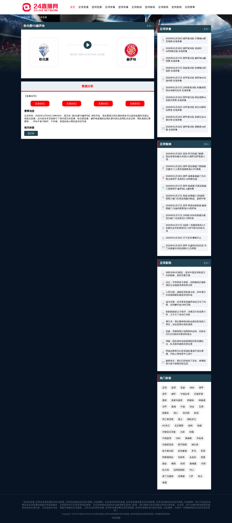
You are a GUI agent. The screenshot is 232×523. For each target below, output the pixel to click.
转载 (191, 432)
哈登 (183, 463)
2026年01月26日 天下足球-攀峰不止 (183, 238)
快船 (199, 425)
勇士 (180, 419)
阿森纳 (190, 400)
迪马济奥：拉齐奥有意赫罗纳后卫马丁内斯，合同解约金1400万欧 (186, 303)
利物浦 (202, 400)
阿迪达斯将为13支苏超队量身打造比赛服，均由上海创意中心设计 (185, 352)
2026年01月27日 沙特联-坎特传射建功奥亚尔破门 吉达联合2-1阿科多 (186, 216)
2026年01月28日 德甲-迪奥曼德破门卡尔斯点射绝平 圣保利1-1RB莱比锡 (186, 177)
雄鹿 (164, 482)
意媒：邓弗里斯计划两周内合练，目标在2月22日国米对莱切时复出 (186, 332)
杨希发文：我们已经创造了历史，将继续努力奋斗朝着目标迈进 (186, 362)
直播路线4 (135, 103)
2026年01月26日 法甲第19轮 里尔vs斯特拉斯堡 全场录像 (186, 108)
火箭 (182, 432)
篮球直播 (97, 7)
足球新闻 (163, 7)
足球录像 (110, 7)
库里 (203, 451)
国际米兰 (191, 419)
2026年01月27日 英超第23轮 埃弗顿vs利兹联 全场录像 (186, 69)
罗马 (194, 451)
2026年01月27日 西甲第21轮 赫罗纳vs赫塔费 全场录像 (186, 59)
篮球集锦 (150, 7)
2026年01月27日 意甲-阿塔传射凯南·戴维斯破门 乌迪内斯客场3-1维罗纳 (186, 207)
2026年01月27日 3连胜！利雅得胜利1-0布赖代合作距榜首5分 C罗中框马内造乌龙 (185, 228)
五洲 (201, 406)
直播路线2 (72, 103)
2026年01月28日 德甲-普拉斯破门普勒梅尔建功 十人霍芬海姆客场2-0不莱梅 (186, 167)
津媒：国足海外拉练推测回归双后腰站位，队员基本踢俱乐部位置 (184, 342)
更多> (149, 26)
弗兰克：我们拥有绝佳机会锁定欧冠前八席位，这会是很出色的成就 (186, 323)
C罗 (191, 476)
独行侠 (195, 444)
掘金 (164, 463)
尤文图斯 (179, 425)
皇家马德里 (176, 400)
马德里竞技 (167, 444)
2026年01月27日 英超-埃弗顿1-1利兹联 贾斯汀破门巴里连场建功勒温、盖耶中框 (186, 197)
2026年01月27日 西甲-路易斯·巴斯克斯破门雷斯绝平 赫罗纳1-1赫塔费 (186, 187)
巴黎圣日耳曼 (169, 432)
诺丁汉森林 (167, 476)
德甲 (173, 394)
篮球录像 (123, 7)
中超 (183, 406)
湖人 (176, 413)
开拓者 (200, 438)
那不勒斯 (182, 444)
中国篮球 (166, 438)
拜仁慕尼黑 (167, 419)
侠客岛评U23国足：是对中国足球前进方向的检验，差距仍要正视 (185, 274)
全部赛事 (190, 7)
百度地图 (116, 518)
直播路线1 (40, 103)
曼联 (164, 400)
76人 (191, 470)
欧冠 (196, 413)
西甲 (201, 387)
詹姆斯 (188, 438)
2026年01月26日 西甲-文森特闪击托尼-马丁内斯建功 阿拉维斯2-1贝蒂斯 (186, 247)
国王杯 (31, 133)
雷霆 (203, 457)
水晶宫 (192, 457)
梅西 (173, 463)
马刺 (203, 463)
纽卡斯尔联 (167, 451)
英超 (183, 387)
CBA (178, 438)
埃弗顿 (181, 476)
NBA (192, 387)
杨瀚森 (193, 463)
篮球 (173, 387)
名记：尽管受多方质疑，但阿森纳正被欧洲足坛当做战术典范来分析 (186, 283)
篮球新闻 (177, 7)
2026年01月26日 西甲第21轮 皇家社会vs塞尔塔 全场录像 (186, 118)
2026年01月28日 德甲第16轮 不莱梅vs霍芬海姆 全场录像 (186, 40)
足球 (164, 387)
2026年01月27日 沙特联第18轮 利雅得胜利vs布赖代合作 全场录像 (186, 89)
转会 (192, 406)
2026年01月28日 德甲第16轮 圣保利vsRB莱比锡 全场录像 (184, 49)
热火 (200, 476)
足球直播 (83, 7)
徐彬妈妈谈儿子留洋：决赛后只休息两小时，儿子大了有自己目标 (186, 313)
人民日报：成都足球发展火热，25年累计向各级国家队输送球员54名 (186, 293)
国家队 (165, 413)
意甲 (164, 394)
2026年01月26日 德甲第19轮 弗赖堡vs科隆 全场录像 (186, 128)
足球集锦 (137, 7)
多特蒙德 (182, 451)
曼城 (173, 406)
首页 (72, 7)
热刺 (190, 425)
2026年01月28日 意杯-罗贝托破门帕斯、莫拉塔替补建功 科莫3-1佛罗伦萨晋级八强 (186, 156)
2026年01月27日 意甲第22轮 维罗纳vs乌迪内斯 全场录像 (186, 79)
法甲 (164, 406)
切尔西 (186, 413)
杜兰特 (165, 470)
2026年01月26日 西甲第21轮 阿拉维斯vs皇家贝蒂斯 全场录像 (186, 98)
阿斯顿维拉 (167, 457)
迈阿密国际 (179, 470)
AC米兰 (166, 425)
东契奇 (181, 457)
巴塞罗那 (198, 394)
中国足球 (185, 394)
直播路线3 (103, 103)
